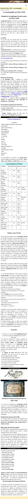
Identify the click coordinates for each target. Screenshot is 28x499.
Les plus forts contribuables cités (14, 119)
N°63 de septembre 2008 (6, 58)
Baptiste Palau (5, 96)
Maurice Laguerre (16, 92)
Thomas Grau (17, 94)
